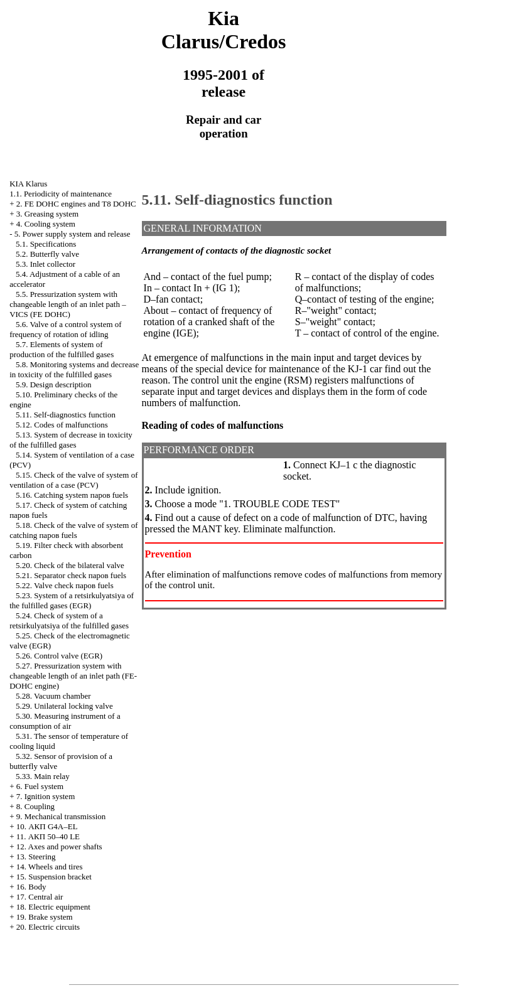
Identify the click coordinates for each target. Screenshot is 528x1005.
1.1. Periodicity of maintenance (60, 193)
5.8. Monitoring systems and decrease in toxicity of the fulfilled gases (74, 369)
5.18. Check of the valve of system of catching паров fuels (73, 530)
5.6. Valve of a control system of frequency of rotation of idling (65, 329)
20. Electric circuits (48, 927)
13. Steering (36, 856)
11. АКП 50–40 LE (48, 836)
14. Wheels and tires (49, 866)
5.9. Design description (54, 384)
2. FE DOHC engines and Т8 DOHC (76, 203)
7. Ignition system (45, 796)
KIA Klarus (28, 183)
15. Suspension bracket (54, 876)
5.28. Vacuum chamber (53, 696)
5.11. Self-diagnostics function (66, 414)
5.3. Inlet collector (45, 264)
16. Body (31, 886)
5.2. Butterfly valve (47, 254)
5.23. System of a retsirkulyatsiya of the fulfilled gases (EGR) (71, 600)
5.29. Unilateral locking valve (64, 706)
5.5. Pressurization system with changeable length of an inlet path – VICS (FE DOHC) (67, 304)
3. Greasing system (47, 213)
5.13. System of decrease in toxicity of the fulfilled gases (70, 439)
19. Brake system (44, 917)
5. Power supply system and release (72, 234)
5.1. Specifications (46, 244)
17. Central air (39, 896)
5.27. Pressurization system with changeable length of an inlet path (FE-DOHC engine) (73, 676)
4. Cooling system (45, 223)
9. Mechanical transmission (61, 816)
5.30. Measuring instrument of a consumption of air (65, 721)
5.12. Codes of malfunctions (62, 424)
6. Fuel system (39, 786)
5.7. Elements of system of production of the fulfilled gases (61, 349)
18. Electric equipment (53, 906)
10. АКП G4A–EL (47, 826)
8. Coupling (35, 806)
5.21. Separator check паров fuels (71, 575)
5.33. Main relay (43, 776)
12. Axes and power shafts (59, 846)
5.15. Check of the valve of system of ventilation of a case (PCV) (73, 480)
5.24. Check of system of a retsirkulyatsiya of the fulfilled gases (69, 620)
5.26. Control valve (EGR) (59, 655)
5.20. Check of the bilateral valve (70, 565)
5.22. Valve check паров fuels (65, 585)
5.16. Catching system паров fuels (72, 495)
